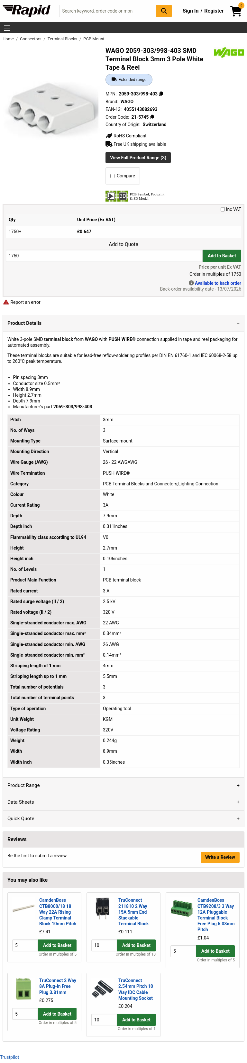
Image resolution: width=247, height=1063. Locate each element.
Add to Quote (123, 244)
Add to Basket (222, 255)
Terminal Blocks (63, 38)
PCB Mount (93, 38)
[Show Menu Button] (7, 28)
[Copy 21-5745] (152, 117)
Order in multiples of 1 (137, 1029)
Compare (122, 175)
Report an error (22, 302)
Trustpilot (9, 1057)
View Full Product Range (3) (138, 157)
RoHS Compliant (126, 135)
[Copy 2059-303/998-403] (161, 94)
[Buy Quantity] (104, 256)
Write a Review (220, 857)
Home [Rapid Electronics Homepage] (9, 38)
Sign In (191, 11)
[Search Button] (164, 11)
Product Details (24, 323)
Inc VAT (231, 209)
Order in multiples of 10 (136, 960)
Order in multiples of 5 (58, 960)
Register (214, 11)
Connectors (31, 38)
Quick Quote (20, 818)
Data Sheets (20, 802)
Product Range (23, 785)
